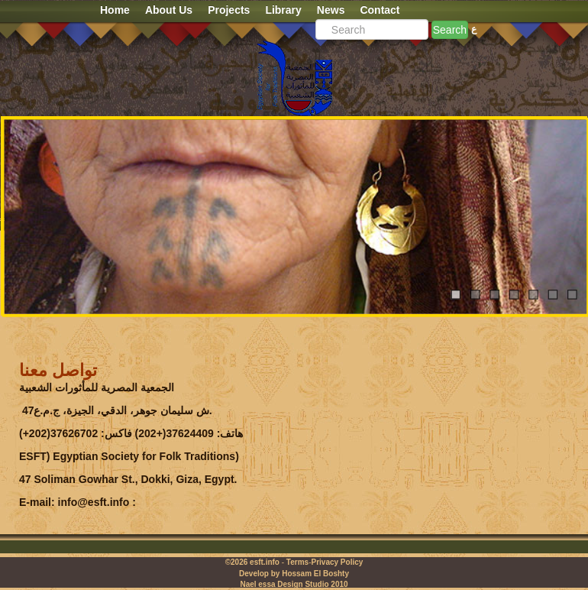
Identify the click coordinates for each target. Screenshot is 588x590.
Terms (297, 562)
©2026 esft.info (252, 562)
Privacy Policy (337, 562)
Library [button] (283, 10)
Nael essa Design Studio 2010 (293, 584)
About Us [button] (168, 10)
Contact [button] (379, 10)
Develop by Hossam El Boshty (294, 573)
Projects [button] (229, 10)
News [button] (331, 10)
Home (115, 10)
